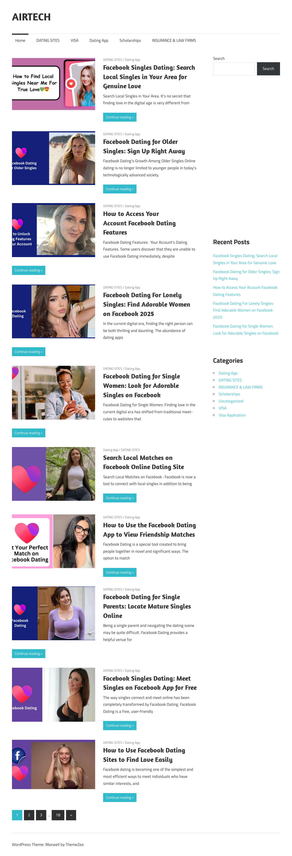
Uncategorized (231, 401)
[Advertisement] (246, 153)
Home (20, 40)
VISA (74, 40)
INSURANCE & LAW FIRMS (174, 40)
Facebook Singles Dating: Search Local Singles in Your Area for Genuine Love (149, 76)
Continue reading (118, 117)
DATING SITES (47, 40)
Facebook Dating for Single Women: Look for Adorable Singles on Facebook (141, 385)
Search (219, 58)
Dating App (99, 40)
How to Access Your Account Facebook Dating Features (139, 222)
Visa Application (232, 415)
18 (58, 815)
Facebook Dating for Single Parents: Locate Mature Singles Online (147, 606)
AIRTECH (31, 16)
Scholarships (130, 40)
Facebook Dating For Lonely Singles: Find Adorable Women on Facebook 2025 (146, 304)
